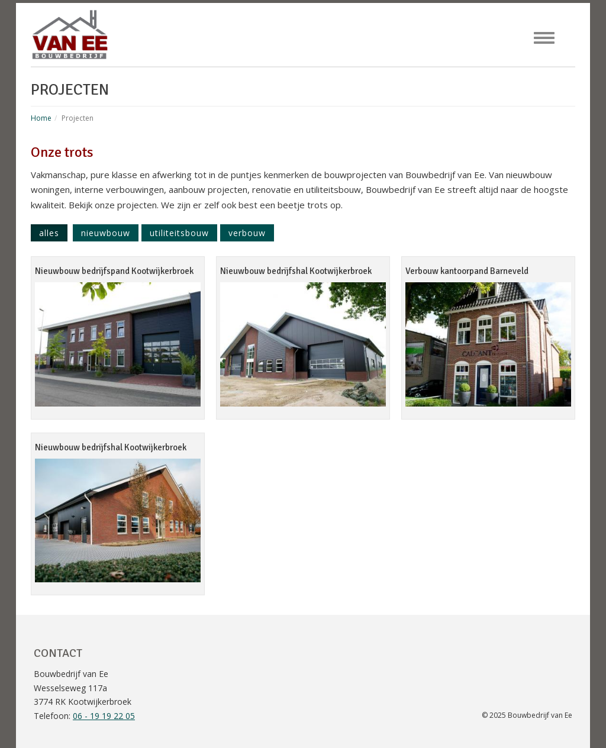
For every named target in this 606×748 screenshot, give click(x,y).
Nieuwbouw (105, 232)
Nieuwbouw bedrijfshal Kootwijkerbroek (296, 271)
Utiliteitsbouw (179, 232)
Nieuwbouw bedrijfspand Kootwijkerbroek (114, 271)
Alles (49, 232)
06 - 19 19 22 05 (104, 715)
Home (41, 118)
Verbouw (247, 232)
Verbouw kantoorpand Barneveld (466, 271)
